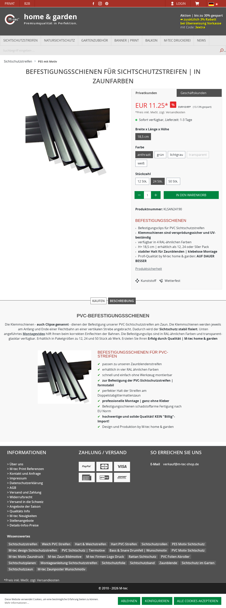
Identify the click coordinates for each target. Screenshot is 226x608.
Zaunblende (168, 563)
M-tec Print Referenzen (27, 469)
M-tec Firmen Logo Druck (105, 556)
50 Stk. (173, 181)
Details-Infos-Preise (24, 525)
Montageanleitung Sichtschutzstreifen (69, 563)
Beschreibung (122, 301)
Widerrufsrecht (21, 497)
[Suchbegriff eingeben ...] (108, 50)
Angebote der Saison (25, 506)
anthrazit (144, 154)
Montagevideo (34, 334)
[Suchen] (221, 50)
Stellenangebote (22, 520)
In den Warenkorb (191, 195)
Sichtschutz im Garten (198, 563)
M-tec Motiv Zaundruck (26, 556)
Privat (10, 3)
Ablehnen (129, 601)
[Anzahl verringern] (139, 195)
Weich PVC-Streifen (56, 544)
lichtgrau (176, 154)
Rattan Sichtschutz (142, 556)
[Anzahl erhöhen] (156, 195)
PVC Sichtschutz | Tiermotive (83, 550)
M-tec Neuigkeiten (23, 516)
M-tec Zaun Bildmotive (64, 556)
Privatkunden (146, 93)
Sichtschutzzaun (21, 569)
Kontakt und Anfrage (25, 473)
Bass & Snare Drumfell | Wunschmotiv (138, 550)
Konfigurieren (157, 601)
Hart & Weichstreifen (90, 544)
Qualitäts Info (20, 511)
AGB (13, 487)
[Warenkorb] (198, 3)
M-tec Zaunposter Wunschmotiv (61, 569)
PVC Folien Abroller (175, 556)
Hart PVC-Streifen (124, 544)
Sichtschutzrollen (154, 544)
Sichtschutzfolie (113, 563)
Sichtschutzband (142, 563)
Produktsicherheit (148, 269)
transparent (198, 154)
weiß (141, 163)
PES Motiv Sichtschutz (188, 544)
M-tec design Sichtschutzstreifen (33, 550)
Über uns (16, 464)
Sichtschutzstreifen (23, 544)
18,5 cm (143, 136)
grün (160, 154)
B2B (27, 3)
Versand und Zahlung (25, 492)
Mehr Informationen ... (17, 602)
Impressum (18, 478)
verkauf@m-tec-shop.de (181, 464)
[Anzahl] (147, 195)
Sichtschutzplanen (22, 563)
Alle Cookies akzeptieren (197, 601)
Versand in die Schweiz (26, 502)
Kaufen (98, 301)
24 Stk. (158, 181)
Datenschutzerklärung (26, 483)
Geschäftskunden (193, 93)
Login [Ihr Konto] (181, 3)
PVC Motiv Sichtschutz (188, 550)
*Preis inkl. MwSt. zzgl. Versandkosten (160, 112)
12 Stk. (142, 181)
